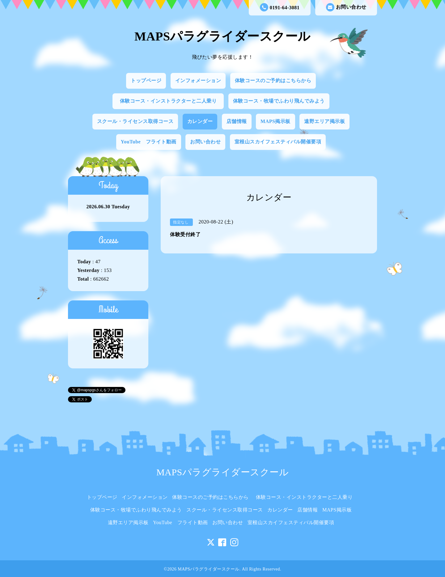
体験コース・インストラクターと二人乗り (171, 101)
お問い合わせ (346, 7)
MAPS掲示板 (275, 121)
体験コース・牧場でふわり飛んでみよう (279, 101)
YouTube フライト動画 (148, 141)
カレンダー (200, 121)
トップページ (146, 80)
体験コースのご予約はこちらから (273, 80)
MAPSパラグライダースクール (222, 36)
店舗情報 (237, 121)
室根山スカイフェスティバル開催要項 (278, 141)
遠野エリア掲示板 (324, 121)
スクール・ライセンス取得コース (135, 121)
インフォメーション (198, 80)
